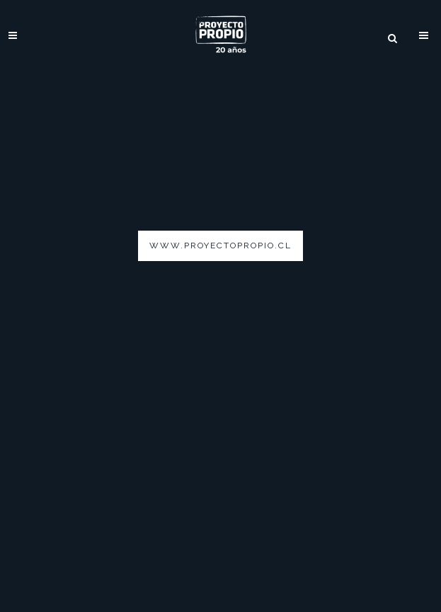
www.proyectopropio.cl (220, 245)
